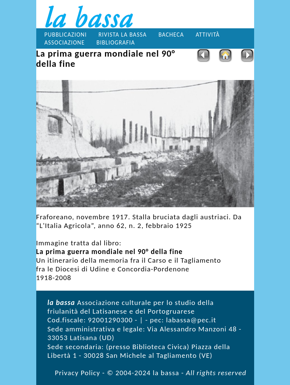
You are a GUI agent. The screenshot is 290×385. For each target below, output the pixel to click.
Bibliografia (115, 42)
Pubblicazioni (66, 34)
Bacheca (171, 34)
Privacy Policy (77, 372)
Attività (208, 34)
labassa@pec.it (191, 320)
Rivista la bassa (123, 34)
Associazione (65, 42)
